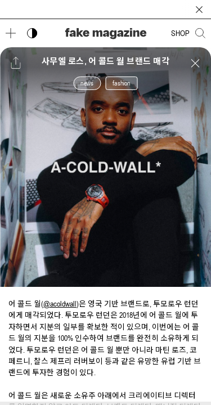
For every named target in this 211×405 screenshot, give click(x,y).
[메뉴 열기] (10, 33)
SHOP (180, 33)
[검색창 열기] (200, 33)
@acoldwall (60, 303)
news (86, 83)
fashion (121, 83)
